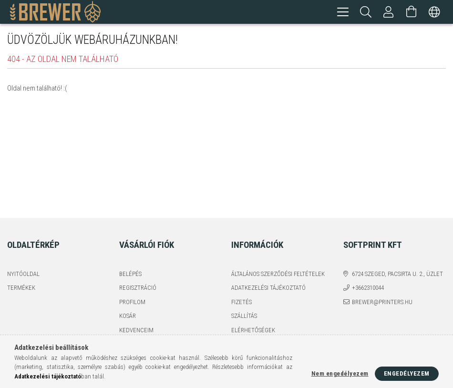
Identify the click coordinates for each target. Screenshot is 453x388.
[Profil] (388, 12)
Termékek (21, 287)
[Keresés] (365, 12)
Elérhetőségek (253, 330)
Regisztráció (137, 287)
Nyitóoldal (23, 273)
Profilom (132, 302)
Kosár (127, 315)
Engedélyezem (407, 373)
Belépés (130, 273)
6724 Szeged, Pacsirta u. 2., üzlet (397, 273)
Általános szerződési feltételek (278, 273)
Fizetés (241, 302)
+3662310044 (368, 287)
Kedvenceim (136, 330)
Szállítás (244, 315)
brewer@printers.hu (382, 302)
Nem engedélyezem (340, 373)
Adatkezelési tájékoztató (268, 287)
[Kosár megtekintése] (411, 12)
